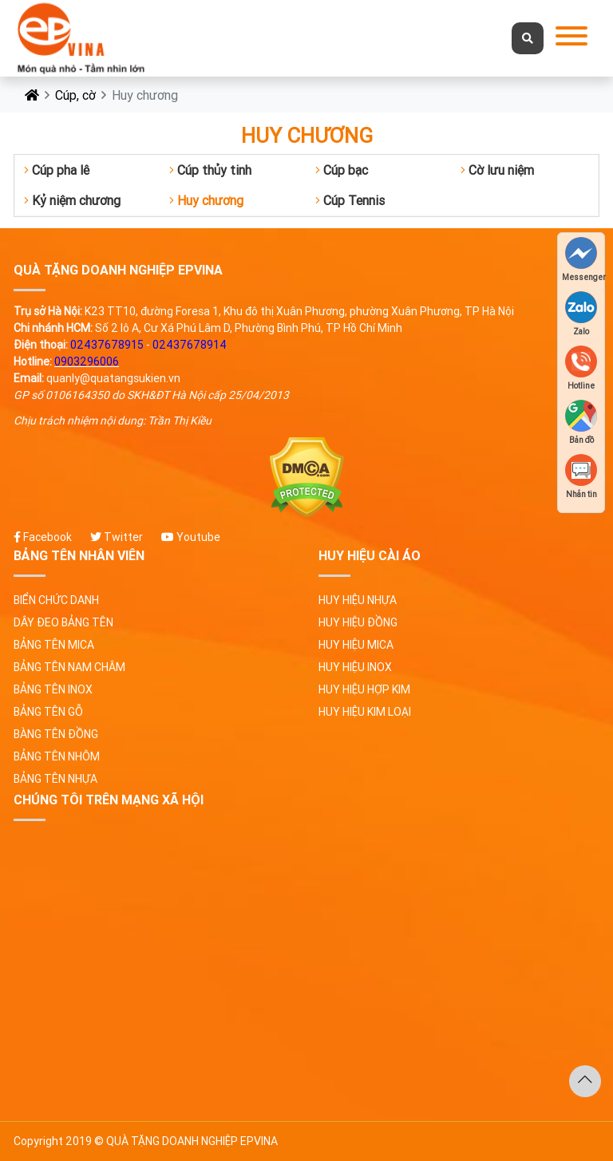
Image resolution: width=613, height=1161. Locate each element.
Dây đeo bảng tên (63, 622)
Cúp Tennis (350, 200)
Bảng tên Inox (53, 689)
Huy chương (206, 200)
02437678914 (189, 345)
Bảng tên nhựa (55, 779)
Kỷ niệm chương (72, 200)
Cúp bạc (341, 170)
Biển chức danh (56, 600)
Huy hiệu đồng (357, 622)
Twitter (116, 537)
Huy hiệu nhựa (357, 600)
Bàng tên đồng (56, 734)
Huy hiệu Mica (356, 645)
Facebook (43, 537)
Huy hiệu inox (355, 667)
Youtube (190, 537)
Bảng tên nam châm (69, 667)
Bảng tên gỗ (48, 712)
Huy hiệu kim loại (364, 712)
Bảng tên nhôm (57, 756)
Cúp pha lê (56, 170)
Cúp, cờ (75, 95)
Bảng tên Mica (54, 645)
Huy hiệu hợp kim (364, 689)
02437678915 (107, 345)
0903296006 (86, 361)
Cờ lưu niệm (497, 170)
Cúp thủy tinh (210, 170)
